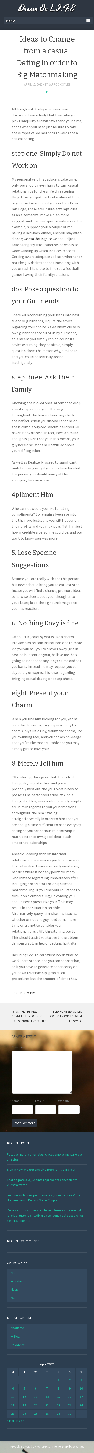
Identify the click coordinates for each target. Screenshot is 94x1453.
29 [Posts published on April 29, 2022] (58, 1413)
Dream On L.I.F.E (47, 9)
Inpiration (17, 1281)
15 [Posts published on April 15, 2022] (58, 1397)
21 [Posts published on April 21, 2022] (47, 1405)
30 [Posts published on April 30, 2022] (69, 1413)
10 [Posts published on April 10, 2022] (81, 1388)
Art (13, 1273)
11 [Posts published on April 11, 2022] (12, 1397)
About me (17, 1328)
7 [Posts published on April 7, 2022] (47, 1388)
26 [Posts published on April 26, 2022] (24, 1413)
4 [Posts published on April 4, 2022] (13, 1388)
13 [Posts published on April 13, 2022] (35, 1397)
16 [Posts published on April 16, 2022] (69, 1397)
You (13, 1298)
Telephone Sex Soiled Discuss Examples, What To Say (65, 1016)
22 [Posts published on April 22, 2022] (58, 1405)
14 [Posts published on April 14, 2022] (47, 1397)
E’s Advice (18, 1345)
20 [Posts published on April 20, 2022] (35, 1405)
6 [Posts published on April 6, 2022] (35, 1388)
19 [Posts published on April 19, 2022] (24, 1405)
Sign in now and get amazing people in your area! (41, 1169)
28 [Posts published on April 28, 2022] (47, 1413)
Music (31, 993)
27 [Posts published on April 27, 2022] (35, 1413)
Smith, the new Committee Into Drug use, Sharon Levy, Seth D (29, 1016)
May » (20, 1420)
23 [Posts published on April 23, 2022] (69, 1405)
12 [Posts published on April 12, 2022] (24, 1397)
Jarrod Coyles (59, 84)
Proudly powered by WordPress (30, 1447)
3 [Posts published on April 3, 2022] (81, 1380)
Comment (18, 1047)
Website (64, 1101)
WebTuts (78, 1447)
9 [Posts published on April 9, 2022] (70, 1388)
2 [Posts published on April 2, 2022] (70, 1380)
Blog (17, 1336)
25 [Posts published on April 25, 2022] (12, 1413)
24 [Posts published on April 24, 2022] (81, 1405)
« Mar (10, 1420)
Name (17, 1101)
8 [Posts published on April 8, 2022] (58, 1388)
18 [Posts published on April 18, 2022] (12, 1405)
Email (39, 1101)
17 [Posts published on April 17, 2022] (81, 1397)
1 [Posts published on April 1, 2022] (58, 1380)
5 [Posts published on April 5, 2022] (24, 1388)
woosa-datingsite (38, 238)
